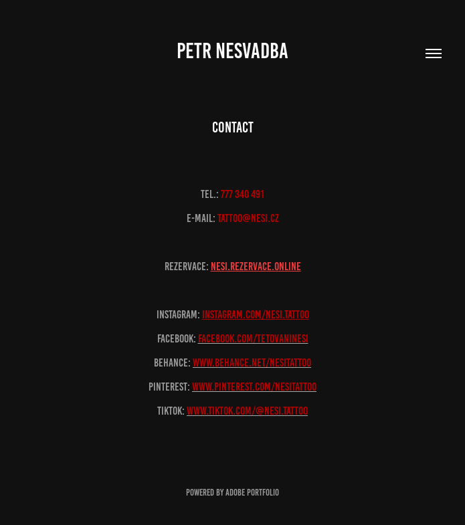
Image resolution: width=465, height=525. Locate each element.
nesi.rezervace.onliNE (256, 266)
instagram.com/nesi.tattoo (255, 314)
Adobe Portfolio (252, 493)
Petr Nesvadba (232, 51)
